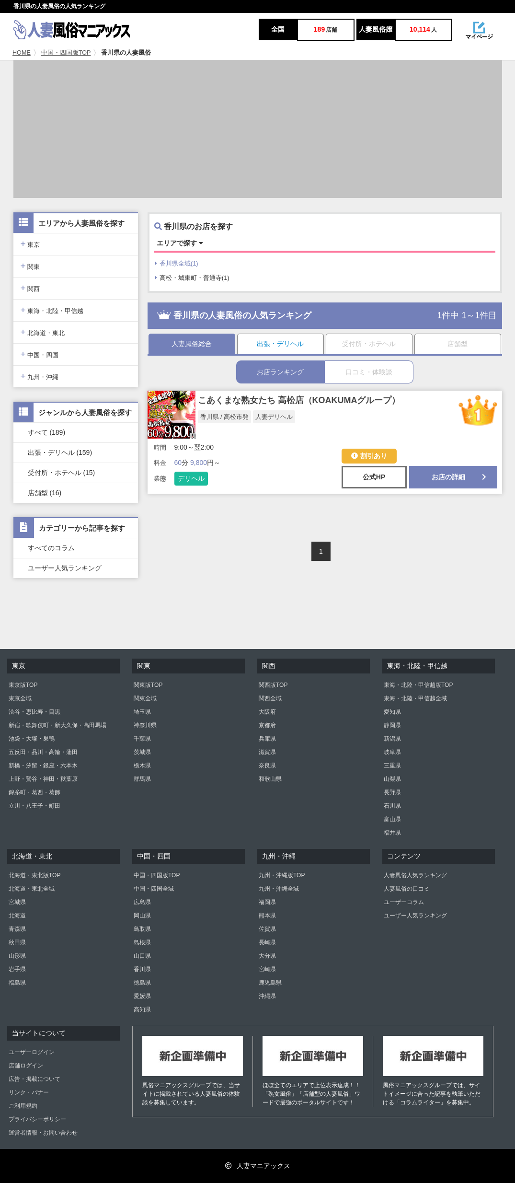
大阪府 (267, 711)
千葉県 (142, 738)
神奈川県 (145, 725)
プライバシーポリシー (37, 1119)
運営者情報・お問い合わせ (43, 1132)
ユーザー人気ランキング (65, 568)
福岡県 (267, 902)
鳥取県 (142, 929)
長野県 (392, 792)
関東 (30, 266)
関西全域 (270, 698)
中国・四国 (40, 354)
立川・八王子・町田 (34, 805)
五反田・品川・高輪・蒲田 (43, 752)
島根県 (142, 942)
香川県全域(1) (176, 263)
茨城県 (142, 752)
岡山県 (142, 915)
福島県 (17, 982)
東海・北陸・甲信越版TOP (418, 685)
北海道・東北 (43, 332)
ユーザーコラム (404, 902)
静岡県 (392, 725)
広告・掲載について (34, 1079)
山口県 (142, 955)
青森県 (17, 929)
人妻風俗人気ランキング (415, 875)
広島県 (142, 902)
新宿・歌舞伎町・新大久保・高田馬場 (57, 725)
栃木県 (142, 765)
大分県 (267, 955)
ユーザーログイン (32, 1052)
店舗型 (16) (45, 493)
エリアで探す (180, 243)
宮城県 (17, 902)
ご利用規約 (23, 1105)
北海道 (17, 915)
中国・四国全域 (154, 888)
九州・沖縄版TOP (282, 875)
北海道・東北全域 (32, 888)
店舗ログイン (26, 1065)
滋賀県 (267, 752)
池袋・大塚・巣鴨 (32, 738)
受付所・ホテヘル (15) (61, 472)
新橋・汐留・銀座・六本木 (43, 765)
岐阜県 (392, 752)
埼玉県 (142, 711)
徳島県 (142, 982)
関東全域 (145, 698)
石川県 (392, 805)
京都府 (267, 725)
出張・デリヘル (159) (60, 452)
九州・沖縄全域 (279, 888)
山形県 (17, 955)
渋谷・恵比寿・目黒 (34, 711)
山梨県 (392, 779)
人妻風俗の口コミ (407, 888)
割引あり (369, 456)
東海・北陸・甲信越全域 (415, 698)
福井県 (392, 832)
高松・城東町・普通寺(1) (192, 277)
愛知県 (392, 711)
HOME (21, 52)
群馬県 (142, 779)
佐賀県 (267, 929)
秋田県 (17, 942)
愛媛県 (142, 996)
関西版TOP (273, 685)
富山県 (392, 819)
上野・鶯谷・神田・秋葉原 (43, 779)
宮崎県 (267, 969)
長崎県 (267, 942)
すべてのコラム (51, 548)
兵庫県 (267, 738)
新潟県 (392, 738)
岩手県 (17, 969)
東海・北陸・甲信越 (52, 310)
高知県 (142, 1009)
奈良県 (267, 765)
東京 (30, 244)
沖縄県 (267, 996)
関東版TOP (148, 685)
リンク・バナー (29, 1092)
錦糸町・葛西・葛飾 (34, 792)
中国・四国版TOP (66, 52)
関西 (30, 288)
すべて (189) (47, 432)
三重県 (392, 765)
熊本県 (267, 915)
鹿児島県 (270, 982)
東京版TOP (23, 685)
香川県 (142, 969)
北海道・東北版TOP (34, 875)
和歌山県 (270, 779)
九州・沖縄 (40, 376)
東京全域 (20, 698)
